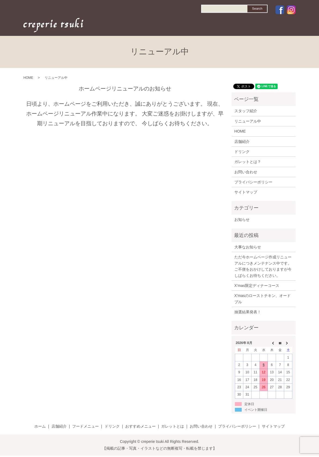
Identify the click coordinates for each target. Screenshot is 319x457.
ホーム (40, 426)
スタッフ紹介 (245, 111)
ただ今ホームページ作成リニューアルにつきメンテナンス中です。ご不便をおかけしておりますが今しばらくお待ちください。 (263, 266)
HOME (136, 26)
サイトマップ (245, 192)
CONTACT (282, 26)
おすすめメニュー (140, 426)
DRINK (197, 26)
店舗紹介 (242, 141)
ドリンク (242, 151)
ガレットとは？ (247, 161)
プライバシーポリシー (253, 182)
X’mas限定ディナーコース (256, 285)
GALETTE (255, 26)
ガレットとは (172, 426)
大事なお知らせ (247, 247)
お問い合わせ (245, 172)
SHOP (156, 26)
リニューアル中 (247, 121)
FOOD (176, 26)
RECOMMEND (224, 26)
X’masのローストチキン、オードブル (262, 298)
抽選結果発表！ (247, 312)
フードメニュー (85, 426)
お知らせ (242, 219)
